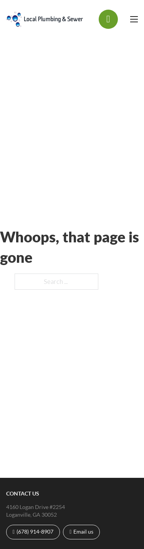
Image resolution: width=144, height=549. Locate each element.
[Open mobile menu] (134, 19)
